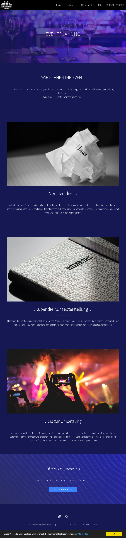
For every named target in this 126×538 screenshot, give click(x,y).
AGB (95, 525)
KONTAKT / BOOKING (115, 5)
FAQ (100, 5)
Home (59, 5)
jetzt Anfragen (63, 489)
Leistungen (70, 5)
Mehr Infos (83, 533)
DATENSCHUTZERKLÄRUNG (80, 525)
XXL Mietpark (86, 5)
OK (114, 533)
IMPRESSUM (61, 525)
